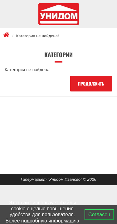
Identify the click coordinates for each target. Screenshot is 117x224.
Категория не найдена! (37, 36)
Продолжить (91, 83)
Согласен (99, 214)
